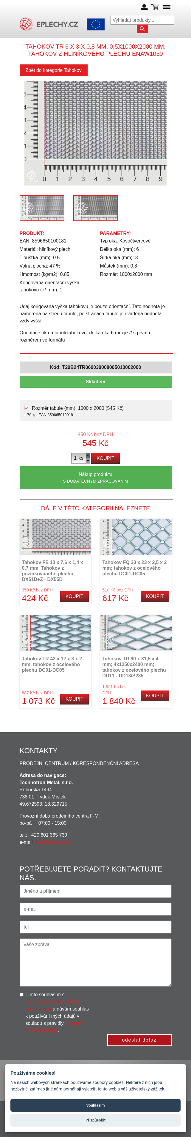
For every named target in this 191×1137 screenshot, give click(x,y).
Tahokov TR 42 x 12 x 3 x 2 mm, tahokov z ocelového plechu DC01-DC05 (52, 664)
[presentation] (145, 1002)
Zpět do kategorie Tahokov (54, 70)
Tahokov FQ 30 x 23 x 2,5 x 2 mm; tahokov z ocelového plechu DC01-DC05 (135, 568)
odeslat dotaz (139, 1039)
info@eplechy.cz (52, 842)
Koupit (105, 458)
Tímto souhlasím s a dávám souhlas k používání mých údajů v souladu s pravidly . (57, 1012)
